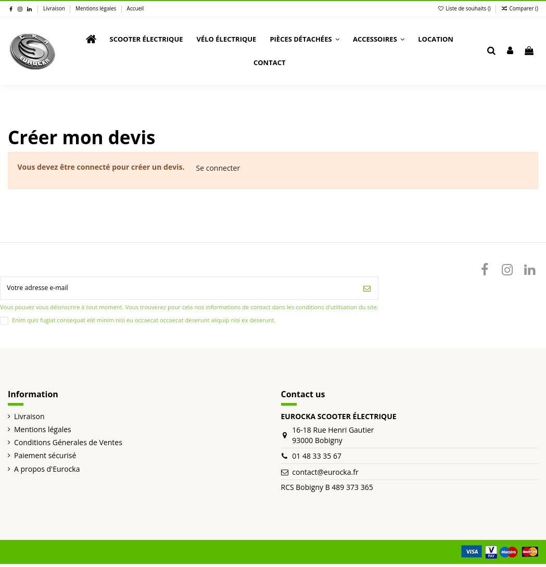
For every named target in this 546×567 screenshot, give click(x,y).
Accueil (135, 8)
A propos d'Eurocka (47, 472)
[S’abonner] (367, 290)
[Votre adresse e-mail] (178, 290)
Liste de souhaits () (465, 8)
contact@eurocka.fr (325, 475)
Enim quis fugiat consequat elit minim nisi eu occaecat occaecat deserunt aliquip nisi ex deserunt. (143, 323)
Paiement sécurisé (45, 458)
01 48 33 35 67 (316, 459)
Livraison (54, 8)
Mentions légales (96, 8)
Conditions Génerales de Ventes (68, 445)
